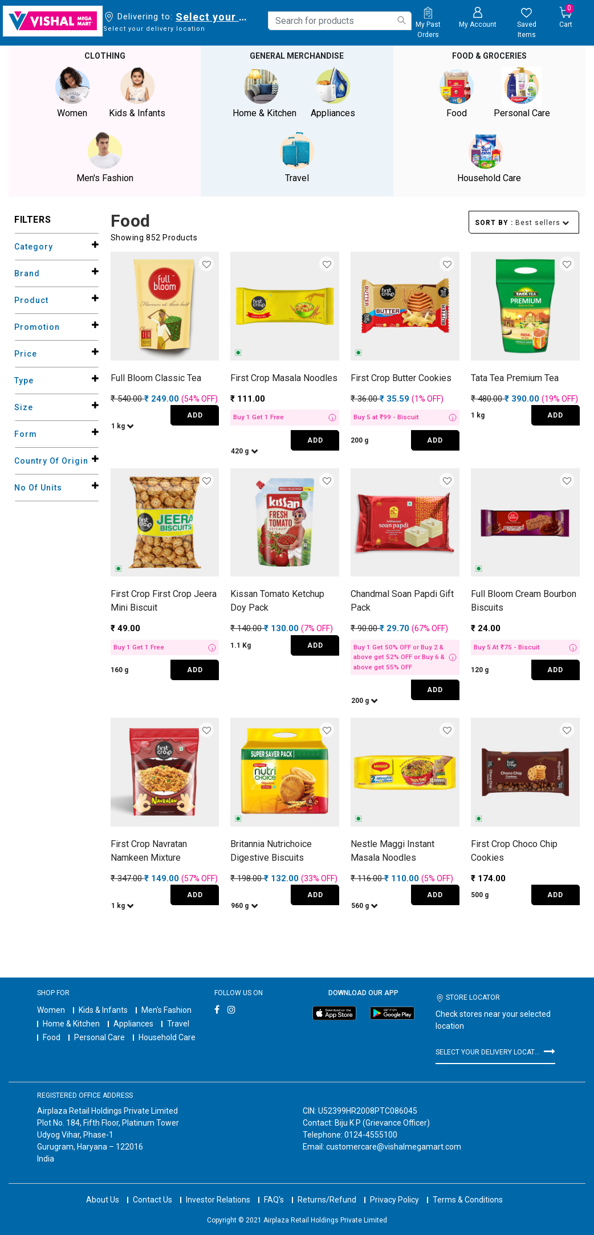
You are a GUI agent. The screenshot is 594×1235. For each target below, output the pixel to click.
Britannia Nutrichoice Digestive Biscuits (271, 851)
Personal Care (99, 1037)
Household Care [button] (489, 157)
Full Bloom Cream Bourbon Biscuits (523, 600)
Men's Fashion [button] (104, 157)
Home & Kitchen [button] (264, 92)
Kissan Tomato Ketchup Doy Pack (277, 600)
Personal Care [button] (521, 92)
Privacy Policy (394, 1189)
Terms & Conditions (468, 1189)
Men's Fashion (166, 1010)
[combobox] (340, 20)
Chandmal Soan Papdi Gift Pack (402, 600)
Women (51, 1010)
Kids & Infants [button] (137, 92)
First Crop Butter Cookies (401, 378)
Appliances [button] (332, 92)
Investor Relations (218, 1189)
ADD (195, 415)
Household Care (167, 1037)
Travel (178, 1023)
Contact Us (152, 1189)
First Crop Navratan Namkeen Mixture (149, 851)
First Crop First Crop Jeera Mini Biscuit (164, 600)
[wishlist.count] (527, 23)
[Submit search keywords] (401, 20)
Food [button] (456, 92)
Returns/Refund (327, 1189)
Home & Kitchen (71, 1023)
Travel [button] (297, 157)
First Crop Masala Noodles (283, 378)
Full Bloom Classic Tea (156, 378)
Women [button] (72, 92)
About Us (102, 1189)
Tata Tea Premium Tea (515, 378)
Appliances (133, 1023)
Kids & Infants (103, 1010)
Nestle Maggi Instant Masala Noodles (392, 851)
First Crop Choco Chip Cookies (514, 851)
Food (51, 1037)
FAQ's (274, 1189)
